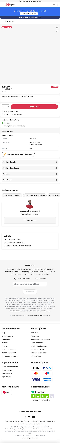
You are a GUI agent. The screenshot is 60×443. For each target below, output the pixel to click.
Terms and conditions (10, 367)
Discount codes (37, 343)
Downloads (7, 180)
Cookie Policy (51, 421)
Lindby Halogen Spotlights (11, 195)
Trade (33, 346)
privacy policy (46, 311)
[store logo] (11, 4)
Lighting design (42, 346)
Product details (9, 162)
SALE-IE (29, 13)
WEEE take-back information (34, 424)
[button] (57, 27)
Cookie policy (7, 373)
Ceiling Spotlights (9, 21)
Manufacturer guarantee (11, 356)
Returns (4, 346)
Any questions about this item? (20, 154)
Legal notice (6, 377)
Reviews (6, 174)
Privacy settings (9, 421)
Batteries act (21, 424)
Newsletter (35, 336)
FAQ (3, 333)
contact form (16, 311)
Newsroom (42, 353)
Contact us (6, 339)
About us (34, 333)
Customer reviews (38, 349)
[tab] (15, 342)
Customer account (9, 353)
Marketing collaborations (40, 339)
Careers (34, 353)
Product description (11, 168)
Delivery (5, 343)
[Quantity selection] (6, 106)
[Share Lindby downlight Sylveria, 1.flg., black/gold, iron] (57, 30)
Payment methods (9, 349)
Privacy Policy (42, 421)
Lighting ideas (36, 356)
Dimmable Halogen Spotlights (35, 195)
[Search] (54, 4)
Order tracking (7, 336)
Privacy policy (7, 370)
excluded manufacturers (37, 316)
